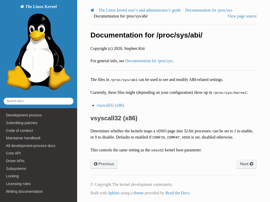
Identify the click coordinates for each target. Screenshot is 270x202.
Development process (24, 115)
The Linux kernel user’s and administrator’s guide (139, 10)
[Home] (92, 10)
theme (138, 193)
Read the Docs (177, 193)
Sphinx (114, 193)
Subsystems (16, 169)
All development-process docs (30, 146)
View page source (242, 16)
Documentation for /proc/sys (208, 10)
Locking (12, 176)
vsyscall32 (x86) (110, 105)
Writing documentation (24, 191)
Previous (104, 164)
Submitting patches (21, 123)
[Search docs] (38, 101)
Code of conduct (19, 130)
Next (246, 164)
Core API (13, 153)
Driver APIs (15, 161)
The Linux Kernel (38, 48)
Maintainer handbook (23, 138)
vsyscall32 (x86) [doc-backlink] (114, 118)
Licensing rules (18, 184)
